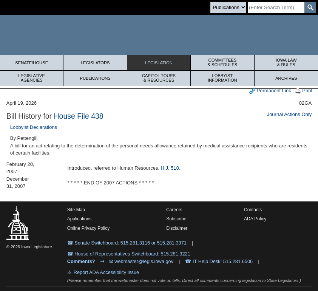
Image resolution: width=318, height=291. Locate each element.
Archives (286, 78)
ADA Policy (255, 218)
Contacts (253, 209)
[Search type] (228, 7)
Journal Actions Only (289, 114)
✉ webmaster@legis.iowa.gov (141, 261)
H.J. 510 (170, 168)
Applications (79, 218)
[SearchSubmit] (310, 7)
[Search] (276, 7)
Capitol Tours (158, 77)
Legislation (159, 62)
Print (303, 91)
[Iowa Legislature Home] (159, 35)
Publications (95, 78)
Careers (174, 209)
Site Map (76, 209)
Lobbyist (222, 77)
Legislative (31, 77)
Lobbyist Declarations (33, 127)
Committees (222, 62)
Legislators (95, 62)
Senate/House (31, 62)
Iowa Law (286, 62)
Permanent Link (270, 91)
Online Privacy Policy (88, 228)
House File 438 (78, 116)
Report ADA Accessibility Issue (106, 272)
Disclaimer (176, 228)
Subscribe (176, 218)
